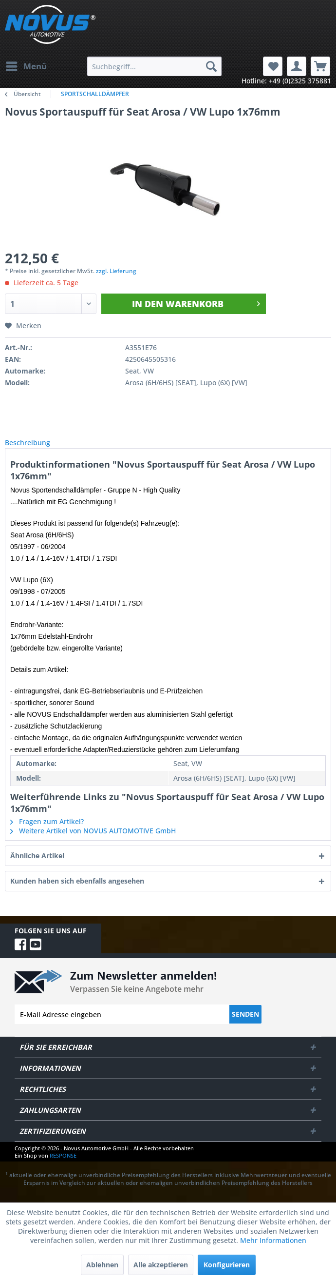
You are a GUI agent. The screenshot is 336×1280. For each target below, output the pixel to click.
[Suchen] (211, 66)
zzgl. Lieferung (116, 271)
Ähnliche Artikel (37, 866)
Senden (245, 1024)
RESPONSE (63, 1166)
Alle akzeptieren (160, 1264)
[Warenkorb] (320, 66)
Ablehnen (102, 1264)
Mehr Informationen (273, 1240)
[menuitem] (26, 66)
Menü (26, 65)
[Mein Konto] (296, 66)
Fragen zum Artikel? (47, 832)
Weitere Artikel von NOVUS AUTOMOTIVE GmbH (93, 841)
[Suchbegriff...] (154, 66)
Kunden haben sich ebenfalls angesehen (77, 891)
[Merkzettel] (272, 66)
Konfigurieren (227, 1264)
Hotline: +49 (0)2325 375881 (286, 80)
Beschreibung (35, 448)
